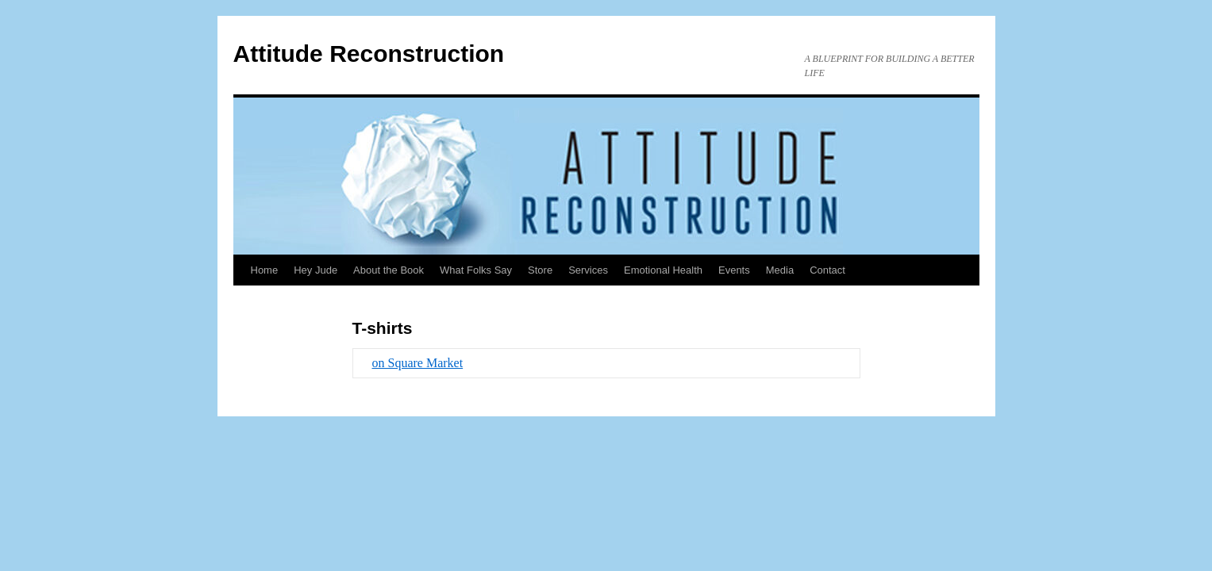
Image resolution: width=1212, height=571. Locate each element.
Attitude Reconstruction (369, 53)
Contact (827, 270)
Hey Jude (315, 270)
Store (540, 270)
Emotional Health (663, 270)
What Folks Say (476, 270)
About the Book (388, 270)
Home (265, 270)
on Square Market (418, 363)
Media (780, 270)
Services (588, 270)
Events (734, 270)
